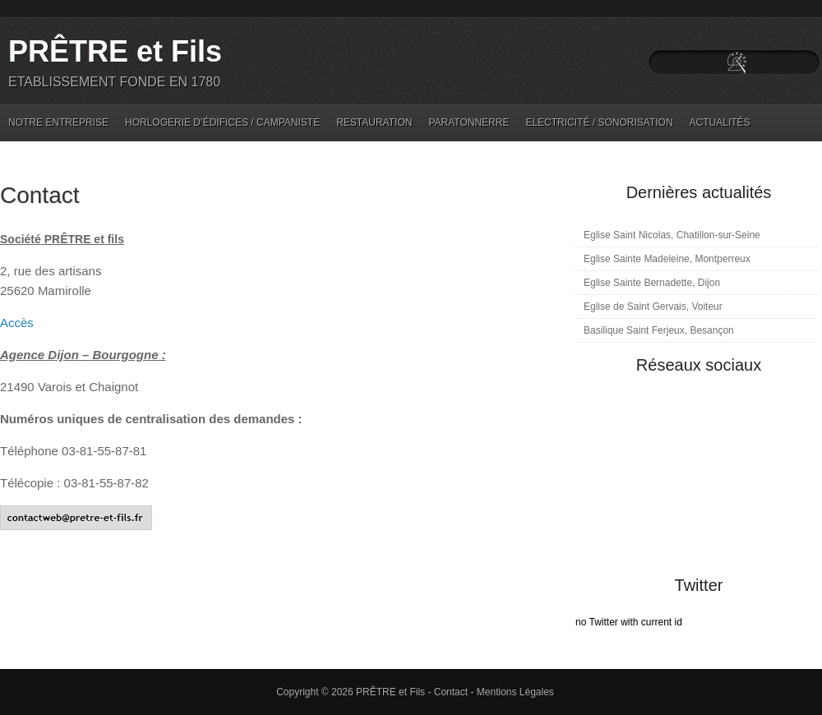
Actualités (720, 122)
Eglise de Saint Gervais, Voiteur (653, 306)
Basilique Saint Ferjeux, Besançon (659, 330)
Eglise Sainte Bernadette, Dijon (652, 282)
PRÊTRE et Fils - (395, 692)
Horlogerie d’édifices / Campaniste (222, 122)
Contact (40, 195)
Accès (17, 323)
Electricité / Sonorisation (598, 122)
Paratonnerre (468, 122)
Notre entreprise (58, 122)
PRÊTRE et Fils (115, 51)
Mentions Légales (515, 692)
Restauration (374, 122)
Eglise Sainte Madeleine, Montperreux (667, 259)
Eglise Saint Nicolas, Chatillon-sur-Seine (672, 235)
